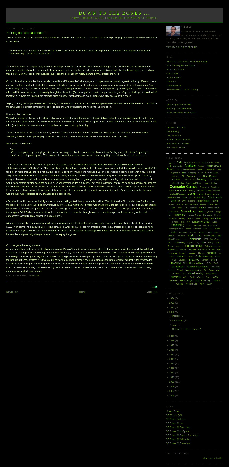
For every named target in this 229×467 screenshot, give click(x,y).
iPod (182, 222)
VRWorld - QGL (174, 415)
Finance (180, 204)
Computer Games (184, 186)
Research (192, 253)
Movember (181, 236)
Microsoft (183, 232)
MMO (201, 232)
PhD (170, 242)
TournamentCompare (197, 266)
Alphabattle (177, 166)
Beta (219, 169)
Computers (204, 187)
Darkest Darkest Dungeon (208, 191)
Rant (219, 249)
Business (175, 176)
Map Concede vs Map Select (181, 112)
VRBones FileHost (175, 419)
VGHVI (176, 274)
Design (192, 193)
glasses (210, 212)
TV (205, 270)
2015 (172, 354)
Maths (174, 232)
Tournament (177, 266)
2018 (172, 340)
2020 (172, 312)
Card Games (210, 176)
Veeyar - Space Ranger (178, 139)
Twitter (211, 270)
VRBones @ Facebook (178, 427)
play (197, 243)
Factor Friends (173, 77)
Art (177, 169)
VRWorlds (175, 277)
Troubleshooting (193, 270)
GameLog (188, 211)
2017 (172, 345)
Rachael (192, 249)
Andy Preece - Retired (177, 143)
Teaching (176, 263)
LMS (211, 229)
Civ (210, 179)
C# (183, 176)
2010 (172, 377)
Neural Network (174, 239)
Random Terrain (206, 249)
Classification (178, 183)
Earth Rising (172, 131)
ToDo (209, 263)
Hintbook (217, 215)
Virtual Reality (195, 273)
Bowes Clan (172, 411)
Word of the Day (202, 280)
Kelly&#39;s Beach (201, 222)
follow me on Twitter (213, 458)
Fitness (203, 204)
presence (179, 246)
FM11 (179, 208)
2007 (172, 391)
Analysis (190, 165)
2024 (172, 298)
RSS (152, 287)
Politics (218, 243)
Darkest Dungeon (177, 194)
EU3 (184, 201)
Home (82, 292)
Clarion (217, 180)
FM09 (172, 208)
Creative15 (215, 187)
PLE (203, 242)
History (182, 218)
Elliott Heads (215, 197)
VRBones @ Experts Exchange (182, 435)
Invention (215, 218)
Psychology (173, 249)
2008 (172, 386)
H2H (169, 215)
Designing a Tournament (178, 104)
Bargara (200, 169)
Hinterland (172, 219)
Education (187, 197)
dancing (192, 191)
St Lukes (194, 259)
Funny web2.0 (213, 208)
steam (214, 259)
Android (201, 166)
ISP (188, 222)
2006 (172, 395)
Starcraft (204, 260)
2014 (172, 359)
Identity (205, 219)
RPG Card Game (175, 69)
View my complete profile (181, 47)
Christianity (199, 179)
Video (183, 274)
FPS (186, 208)
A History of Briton (175, 147)
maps (217, 229)
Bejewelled (210, 169)
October (176, 316)
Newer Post (12, 292)
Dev (201, 194)
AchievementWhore (192, 163)
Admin (217, 163)
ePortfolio (175, 201)
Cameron (191, 176)
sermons (181, 256)
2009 (172, 382)
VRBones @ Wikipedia (178, 439)
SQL (174, 260)
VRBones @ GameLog (178, 443)
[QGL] (171, 162)
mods (216, 232)
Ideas (198, 219)
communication (210, 183)
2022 (172, 307)
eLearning (199, 197)
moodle (171, 236)
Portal (170, 246)
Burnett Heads (211, 173)
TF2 (185, 263)
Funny (202, 207)
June (175, 325)
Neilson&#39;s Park (212, 236)
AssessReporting (188, 169)
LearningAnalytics (176, 229)
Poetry (210, 243)
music (191, 235)
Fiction (171, 204)
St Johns (182, 260)
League (197, 225)
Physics (190, 243)
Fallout (215, 201)
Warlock (200, 277)
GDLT (201, 211)
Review (201, 253)
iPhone (175, 222)
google (218, 212)
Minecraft (192, 232)
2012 (172, 368)
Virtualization (211, 274)
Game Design (173, 212)
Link (205, 229)
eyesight (191, 201)
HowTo (190, 218)
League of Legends (210, 225)
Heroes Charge (194, 215)
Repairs (182, 253)
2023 (172, 302)
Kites (214, 222)
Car (199, 176)
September (178, 320)
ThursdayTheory (196, 263)
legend (188, 229)
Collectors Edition (193, 183)
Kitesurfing (177, 225)
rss (220, 253)
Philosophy (180, 242)
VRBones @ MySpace (177, 431)
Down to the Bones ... (114, 13)
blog (184, 173)
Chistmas (187, 180)
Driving (216, 194)
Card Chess (172, 73)
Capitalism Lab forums (45, 37)
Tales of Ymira (173, 135)
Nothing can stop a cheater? (26, 33)
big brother (175, 173)
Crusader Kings (177, 190)
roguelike (211, 253)
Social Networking (203, 256)
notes (185, 239)
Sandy (171, 256)
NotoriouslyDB (173, 85)
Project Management (213, 246)
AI (170, 165)
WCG (216, 277)
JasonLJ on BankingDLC (39, 53)
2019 (172, 336)
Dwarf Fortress (173, 197)
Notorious (171, 81)
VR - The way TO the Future (180, 65)
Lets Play (197, 229)
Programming (193, 245)
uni (217, 270)
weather (174, 280)
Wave (208, 277)
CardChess (175, 179)
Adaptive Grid (207, 163)
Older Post (151, 292)
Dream (207, 194)
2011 (172, 372)
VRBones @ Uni (174, 423)
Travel (180, 270)
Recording (172, 253)
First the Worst (191, 204)
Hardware (179, 214)
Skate (191, 256)
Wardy (192, 277)
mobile (209, 232)
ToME (216, 263)
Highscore (207, 215)
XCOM (209, 284)
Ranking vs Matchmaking (179, 108)
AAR (179, 162)
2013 (172, 363)
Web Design (186, 280)
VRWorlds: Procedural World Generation (186, 61)
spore (217, 256)
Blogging (192, 173)
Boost (200, 173)
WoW (202, 284)
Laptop (189, 225)
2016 (172, 349)
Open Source (215, 239)
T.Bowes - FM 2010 (176, 127)
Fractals (193, 208)
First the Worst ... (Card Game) (182, 89)
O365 (205, 239)
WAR (185, 277)
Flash (210, 204)
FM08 (217, 204)
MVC (199, 235)
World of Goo (191, 284)
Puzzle (183, 249)
